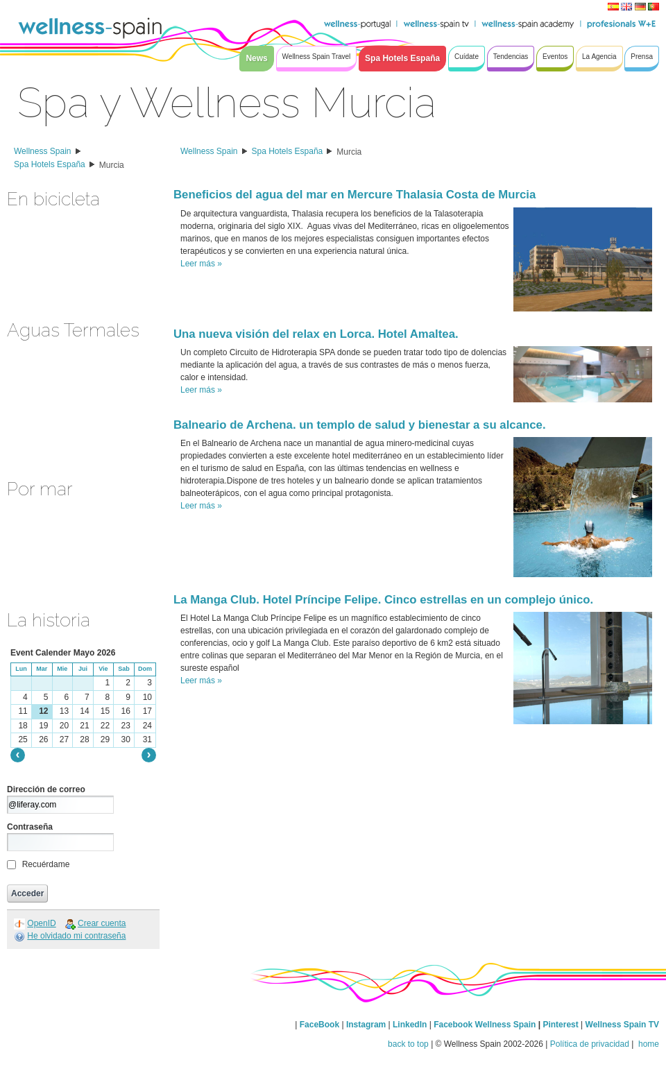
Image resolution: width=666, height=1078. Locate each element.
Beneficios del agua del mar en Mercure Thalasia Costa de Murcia (354, 194)
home (647, 1044)
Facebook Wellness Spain (485, 1024)
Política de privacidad (589, 1044)
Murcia (111, 165)
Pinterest (562, 1024)
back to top (408, 1044)
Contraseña (30, 827)
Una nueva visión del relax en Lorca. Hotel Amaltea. (316, 334)
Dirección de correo (46, 789)
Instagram (366, 1024)
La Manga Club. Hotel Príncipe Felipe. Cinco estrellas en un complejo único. (383, 599)
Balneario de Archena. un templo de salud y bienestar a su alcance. (359, 424)
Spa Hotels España (49, 164)
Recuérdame (46, 864)
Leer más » (201, 263)
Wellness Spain (42, 151)
